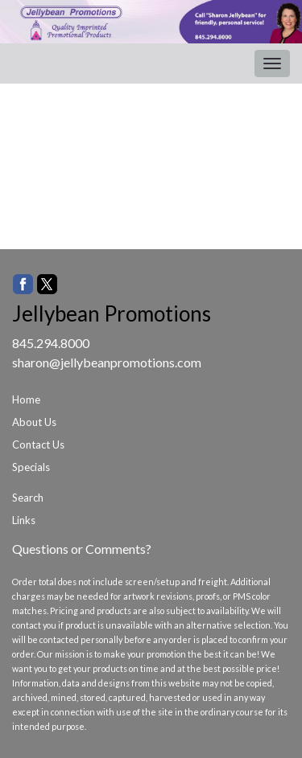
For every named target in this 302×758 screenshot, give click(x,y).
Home (26, 399)
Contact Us (38, 444)
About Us (34, 422)
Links (23, 520)
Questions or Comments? (81, 548)
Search (27, 497)
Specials (31, 467)
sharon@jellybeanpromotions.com (106, 362)
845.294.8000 (50, 342)
